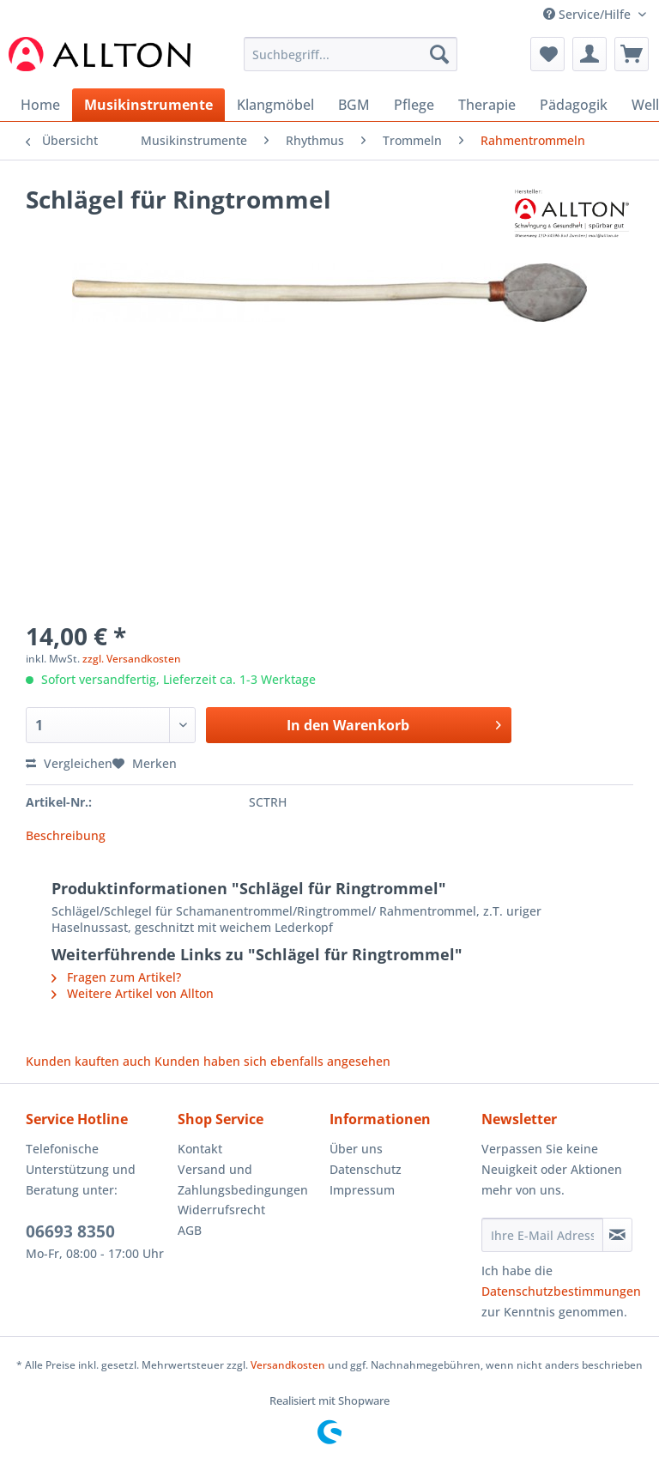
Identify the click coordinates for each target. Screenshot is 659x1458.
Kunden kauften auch (88, 1061)
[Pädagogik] (574, 104)
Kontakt (200, 1148)
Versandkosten (288, 1365)
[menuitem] (351, 62)
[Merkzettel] (547, 54)
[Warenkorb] (631, 54)
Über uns (356, 1148)
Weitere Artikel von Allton (132, 993)
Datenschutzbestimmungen (561, 1291)
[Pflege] (414, 104)
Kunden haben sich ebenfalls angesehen (272, 1061)
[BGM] (354, 104)
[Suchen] (439, 54)
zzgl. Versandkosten (131, 658)
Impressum (362, 1190)
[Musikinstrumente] (148, 104)
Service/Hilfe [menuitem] (588, 14)
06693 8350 (70, 1231)
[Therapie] (487, 104)
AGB (190, 1230)
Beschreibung (66, 835)
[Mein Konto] (589, 54)
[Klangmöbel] (275, 104)
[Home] (40, 104)
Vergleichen (69, 763)
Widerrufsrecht (221, 1209)
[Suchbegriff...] (351, 54)
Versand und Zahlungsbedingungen (243, 1179)
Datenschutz (366, 1169)
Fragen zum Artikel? (116, 977)
